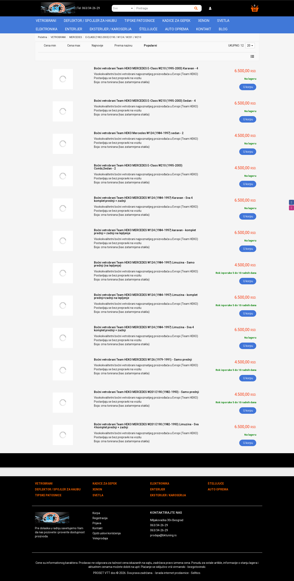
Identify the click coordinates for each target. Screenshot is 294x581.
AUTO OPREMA (177, 29)
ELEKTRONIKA (46, 29)
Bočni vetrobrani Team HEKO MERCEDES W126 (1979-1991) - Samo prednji (143, 359)
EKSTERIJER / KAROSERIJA (111, 29)
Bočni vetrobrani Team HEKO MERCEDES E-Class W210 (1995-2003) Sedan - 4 (145, 100)
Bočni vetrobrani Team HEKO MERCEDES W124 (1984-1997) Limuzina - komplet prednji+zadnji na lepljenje (145, 296)
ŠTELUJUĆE (148, 29)
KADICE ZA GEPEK (176, 21)
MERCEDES (75, 37)
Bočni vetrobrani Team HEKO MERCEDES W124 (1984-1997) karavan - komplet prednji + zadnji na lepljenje (145, 232)
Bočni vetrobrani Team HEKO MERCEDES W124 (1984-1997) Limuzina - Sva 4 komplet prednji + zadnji (144, 329)
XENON (203, 21)
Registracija (100, 518)
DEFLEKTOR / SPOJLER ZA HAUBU (90, 21)
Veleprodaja (100, 538)
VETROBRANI (46, 21)
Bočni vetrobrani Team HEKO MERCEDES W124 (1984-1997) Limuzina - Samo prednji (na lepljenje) (144, 264)
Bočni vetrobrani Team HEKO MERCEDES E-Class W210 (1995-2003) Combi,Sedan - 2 (138, 167)
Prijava (97, 523)
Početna (42, 37)
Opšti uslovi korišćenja (107, 533)
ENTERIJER (73, 29)
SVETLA (223, 21)
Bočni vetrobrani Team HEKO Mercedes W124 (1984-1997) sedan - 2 (138, 133)
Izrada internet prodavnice (172, 573)
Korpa (96, 513)
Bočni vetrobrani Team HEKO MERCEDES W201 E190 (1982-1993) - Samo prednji (146, 392)
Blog (223, 29)
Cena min (50, 45)
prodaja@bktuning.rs (163, 535)
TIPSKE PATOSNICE (139, 21)
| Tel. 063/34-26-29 (88, 8)
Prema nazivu (123, 45)
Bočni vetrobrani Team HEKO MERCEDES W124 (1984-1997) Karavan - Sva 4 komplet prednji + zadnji (143, 199)
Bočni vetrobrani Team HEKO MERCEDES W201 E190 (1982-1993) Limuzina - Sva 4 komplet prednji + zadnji (146, 426)
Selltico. (196, 573)
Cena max (73, 45)
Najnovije (97, 45)
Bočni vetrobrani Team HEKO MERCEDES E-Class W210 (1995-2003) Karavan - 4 (146, 68)
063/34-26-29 (159, 525)
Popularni (150, 45)
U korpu (248, 87)
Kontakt (203, 29)
